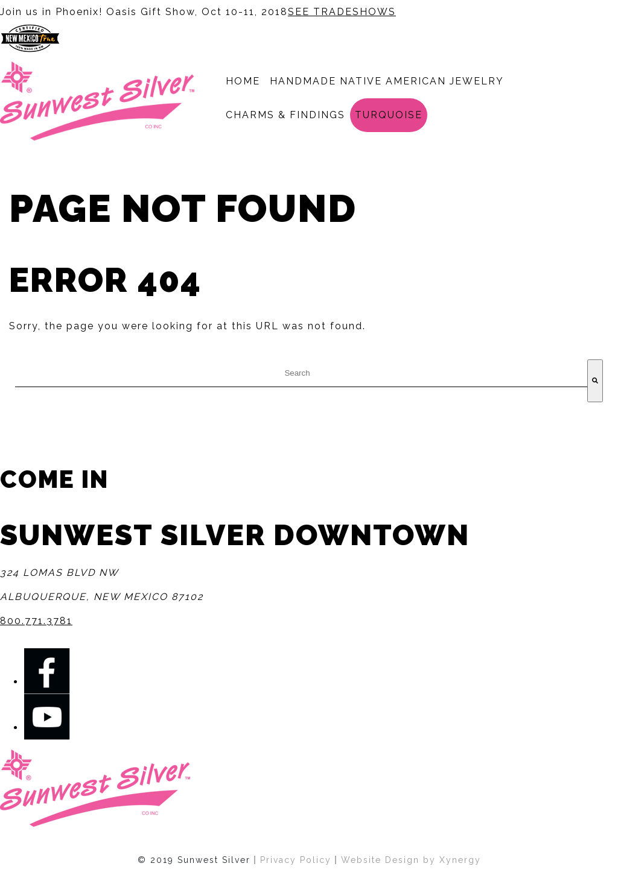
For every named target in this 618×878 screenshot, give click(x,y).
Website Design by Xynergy (411, 860)
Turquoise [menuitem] (388, 115)
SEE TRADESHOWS (342, 11)
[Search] (595, 380)
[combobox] (301, 373)
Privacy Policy (295, 860)
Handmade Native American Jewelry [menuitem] (387, 81)
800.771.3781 (36, 621)
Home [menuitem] (243, 81)
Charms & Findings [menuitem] (285, 115)
